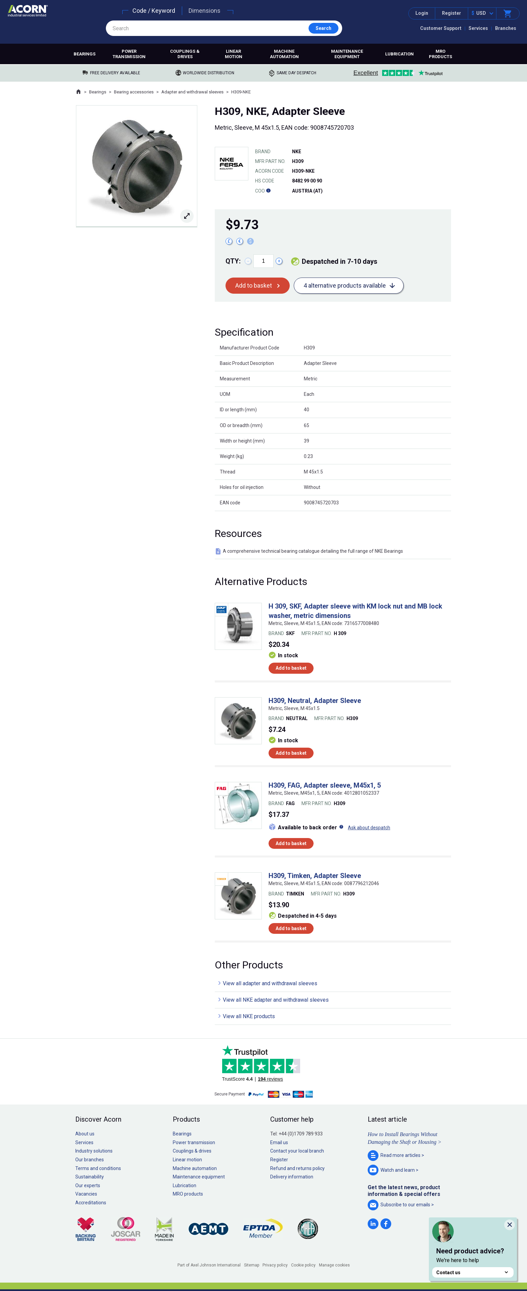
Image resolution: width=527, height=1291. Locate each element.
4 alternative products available (344, 285)
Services (478, 28)
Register (451, 13)
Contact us (473, 1272)
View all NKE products (249, 1016)
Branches (505, 28)
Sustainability (89, 1176)
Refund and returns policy (297, 1168)
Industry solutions (94, 1151)
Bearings (84, 53)
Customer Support (440, 28)
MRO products (440, 54)
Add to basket (253, 285)
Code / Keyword (153, 10)
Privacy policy (275, 1265)
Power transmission (129, 54)
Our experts (87, 1185)
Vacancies (86, 1194)
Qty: (233, 261)
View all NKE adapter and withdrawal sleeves (276, 1000)
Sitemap (251, 1265)
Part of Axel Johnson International (209, 1265)
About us (84, 1133)
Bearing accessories (134, 91)
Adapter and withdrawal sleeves (192, 91)
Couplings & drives (185, 54)
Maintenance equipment (347, 54)
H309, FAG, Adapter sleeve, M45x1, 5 (325, 785)
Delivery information (291, 1176)
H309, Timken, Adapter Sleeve (315, 876)
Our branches (89, 1159)
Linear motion (233, 54)
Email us (279, 1142)
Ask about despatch (369, 827)
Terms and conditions (98, 1168)
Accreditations (90, 1202)
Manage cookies (334, 1265)
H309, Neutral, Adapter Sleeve (315, 701)
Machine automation (284, 54)
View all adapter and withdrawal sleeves (270, 983)
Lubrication (399, 53)
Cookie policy (303, 1265)
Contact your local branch (297, 1151)
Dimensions (204, 10)
